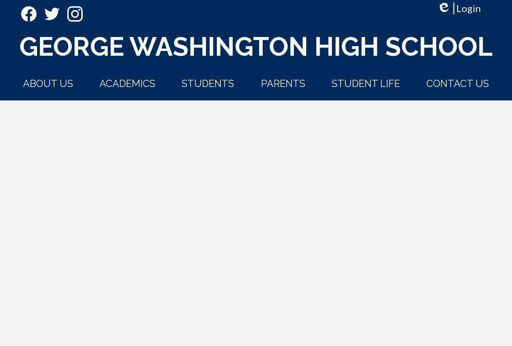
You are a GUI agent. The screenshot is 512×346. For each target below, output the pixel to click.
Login (459, 8)
